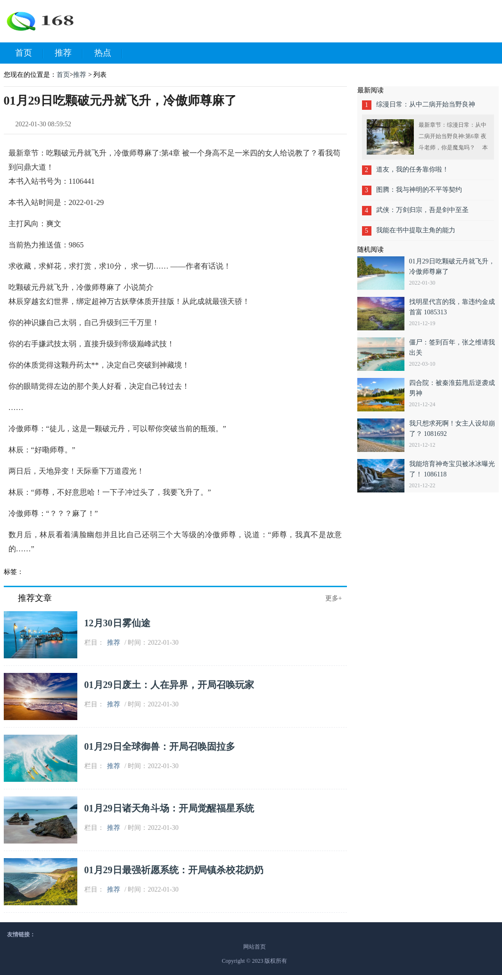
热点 (108, 53)
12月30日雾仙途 (117, 623)
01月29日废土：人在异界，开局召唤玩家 (169, 685)
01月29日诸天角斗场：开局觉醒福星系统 (169, 808)
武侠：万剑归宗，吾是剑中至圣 (422, 209)
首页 (29, 53)
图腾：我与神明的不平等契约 (419, 189)
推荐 (69, 53)
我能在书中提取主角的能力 (415, 230)
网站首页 (254, 946)
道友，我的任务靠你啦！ (412, 169)
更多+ (333, 598)
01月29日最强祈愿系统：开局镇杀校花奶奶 (173, 870)
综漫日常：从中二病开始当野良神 (425, 104)
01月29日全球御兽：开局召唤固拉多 (159, 746)
